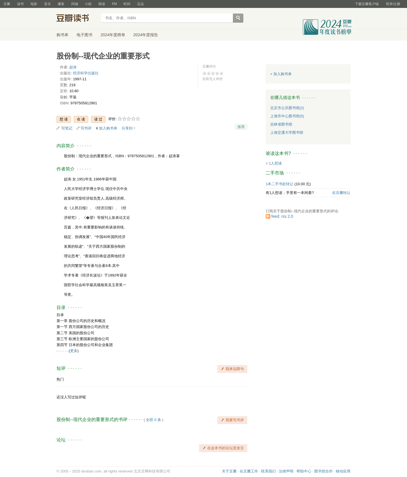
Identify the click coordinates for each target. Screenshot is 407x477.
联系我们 (268, 471)
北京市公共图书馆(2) (287, 108)
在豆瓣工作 (249, 471)
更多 (73, 351)
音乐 (47, 4)
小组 (88, 4)
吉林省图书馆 (281, 124)
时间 (127, 4)
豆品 (140, 4)
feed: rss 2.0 (282, 216)
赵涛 (73, 67)
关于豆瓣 (229, 471)
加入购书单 (108, 128)
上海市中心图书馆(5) (287, 116)
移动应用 (343, 471)
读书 (20, 4)
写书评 (86, 128)
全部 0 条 (153, 420)
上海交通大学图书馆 (286, 132)
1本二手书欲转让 (279, 184)
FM (114, 4)
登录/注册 (393, 4)
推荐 (241, 127)
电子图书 (84, 35)
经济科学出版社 (86, 73)
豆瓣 (6, 4)
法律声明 (286, 471)
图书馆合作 (323, 471)
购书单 (62, 35)
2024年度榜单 (113, 35)
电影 (34, 4)
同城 (74, 4)
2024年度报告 (145, 35)
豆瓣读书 (77, 19)
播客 (61, 4)
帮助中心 (303, 471)
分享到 (127, 128)
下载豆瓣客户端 (367, 4)
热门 (60, 379)
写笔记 (66, 128)
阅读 (101, 4)
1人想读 (275, 163)
